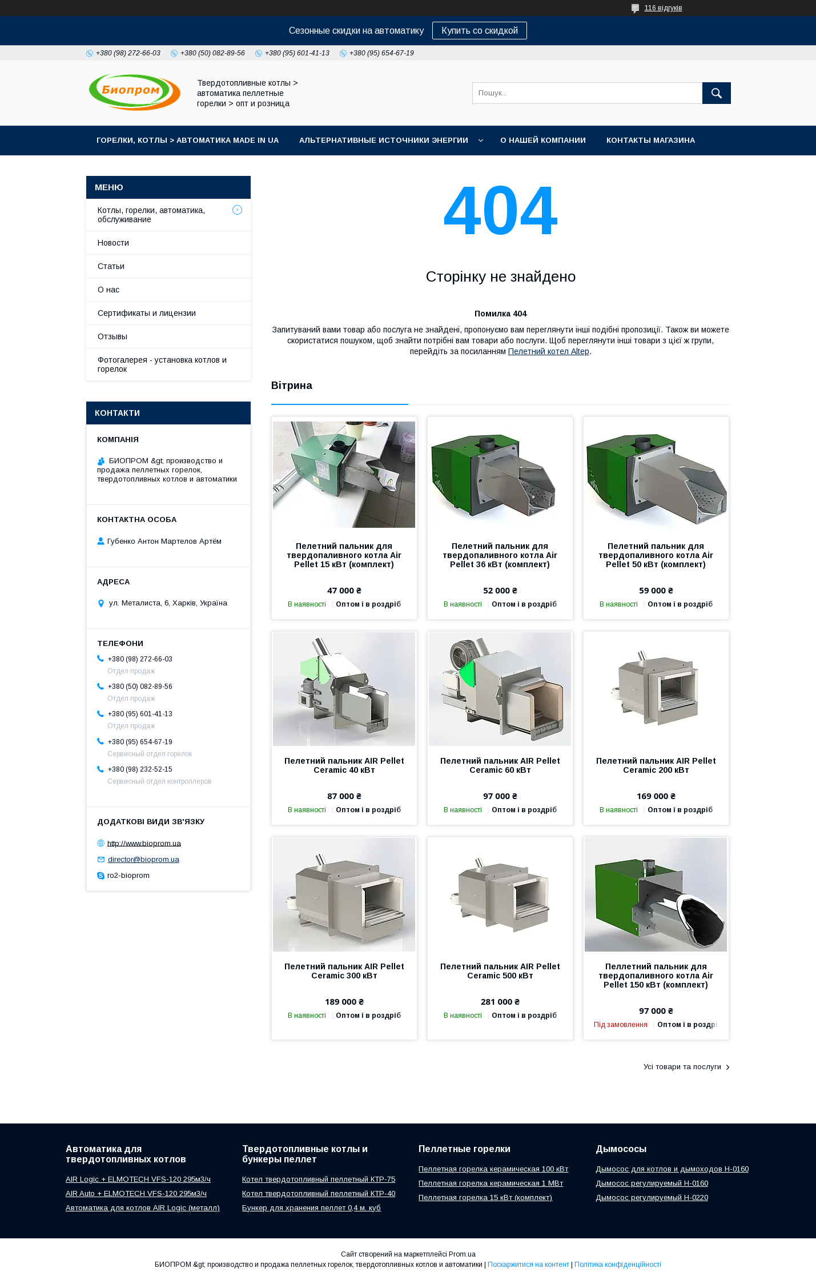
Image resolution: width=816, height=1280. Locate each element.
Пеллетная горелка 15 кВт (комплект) (485, 1197)
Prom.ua (462, 1254)
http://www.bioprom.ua (144, 842)
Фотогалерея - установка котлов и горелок (162, 364)
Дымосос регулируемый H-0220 (652, 1197)
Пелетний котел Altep (548, 351)
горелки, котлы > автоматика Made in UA (188, 140)
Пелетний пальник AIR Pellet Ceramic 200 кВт (656, 765)
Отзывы (112, 336)
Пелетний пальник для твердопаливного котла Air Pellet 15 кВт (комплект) (344, 555)
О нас (108, 289)
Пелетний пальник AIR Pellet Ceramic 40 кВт (344, 765)
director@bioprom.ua (143, 859)
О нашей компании (543, 140)
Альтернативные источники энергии (383, 140)
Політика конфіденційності (617, 1265)
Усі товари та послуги (682, 1066)
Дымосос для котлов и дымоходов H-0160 (672, 1169)
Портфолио (123, 170)
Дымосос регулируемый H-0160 (652, 1183)
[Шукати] (716, 93)
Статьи (111, 266)
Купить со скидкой (479, 30)
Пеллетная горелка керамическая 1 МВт (491, 1183)
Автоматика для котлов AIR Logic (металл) (143, 1207)
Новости (113, 242)
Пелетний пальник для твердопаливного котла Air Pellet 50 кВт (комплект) (655, 555)
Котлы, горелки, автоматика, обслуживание (151, 215)
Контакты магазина (650, 140)
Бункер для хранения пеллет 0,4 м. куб (311, 1207)
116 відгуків (663, 8)
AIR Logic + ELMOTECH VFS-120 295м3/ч (138, 1179)
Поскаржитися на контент (528, 1265)
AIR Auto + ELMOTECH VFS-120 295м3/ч (136, 1193)
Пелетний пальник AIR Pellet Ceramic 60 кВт (500, 765)
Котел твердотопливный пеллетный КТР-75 (318, 1179)
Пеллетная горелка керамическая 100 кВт (493, 1169)
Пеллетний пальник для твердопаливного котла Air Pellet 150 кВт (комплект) (655, 975)
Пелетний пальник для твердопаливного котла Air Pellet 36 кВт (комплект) (500, 555)
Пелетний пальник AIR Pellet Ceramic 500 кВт (500, 971)
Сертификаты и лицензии (147, 313)
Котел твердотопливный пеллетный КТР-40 (318, 1193)
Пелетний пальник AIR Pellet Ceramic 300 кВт (344, 971)
